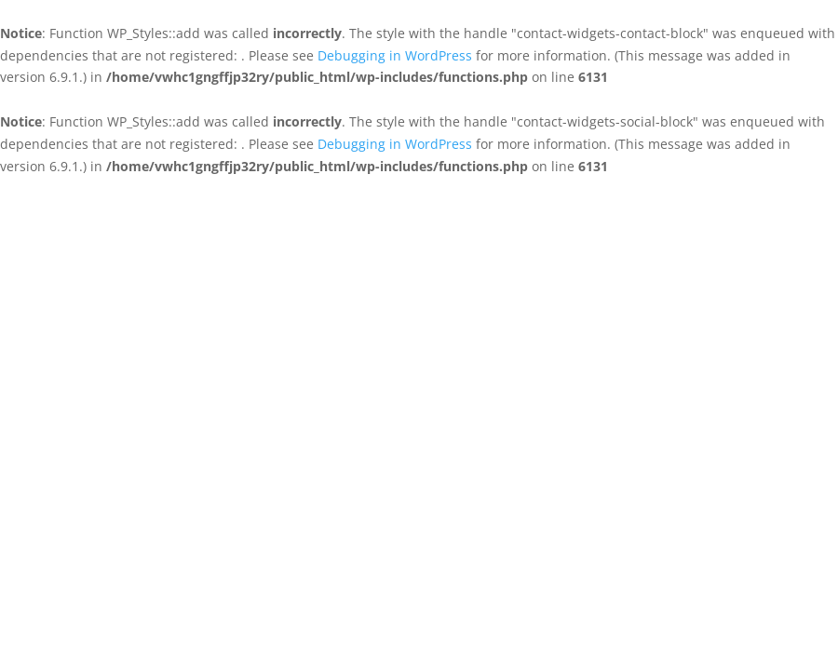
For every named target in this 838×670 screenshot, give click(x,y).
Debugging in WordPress (395, 55)
